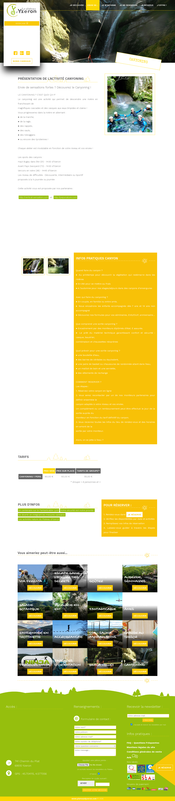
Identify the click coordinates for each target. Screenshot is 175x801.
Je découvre (77, 5)
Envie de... (92, 5)
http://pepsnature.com (65, 197)
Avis (132, 757)
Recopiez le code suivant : (95, 778)
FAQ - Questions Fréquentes (143, 742)
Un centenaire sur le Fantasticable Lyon (38, 510)
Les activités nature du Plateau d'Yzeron (38, 519)
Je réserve (147, 5)
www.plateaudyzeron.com (84, 799)
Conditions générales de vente (144, 751)
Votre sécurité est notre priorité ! (77, 510)
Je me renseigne (129, 5)
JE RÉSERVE (134, 514)
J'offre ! (162, 5)
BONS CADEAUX (22, 61)
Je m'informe (109, 5)
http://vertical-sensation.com (33, 197)
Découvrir (35, 587)
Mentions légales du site (141, 747)
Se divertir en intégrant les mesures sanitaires (41, 514)
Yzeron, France (21, 38)
